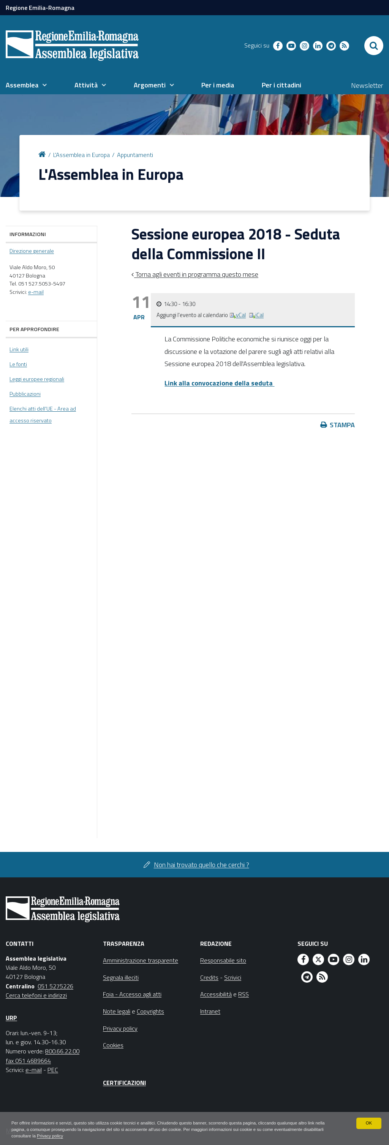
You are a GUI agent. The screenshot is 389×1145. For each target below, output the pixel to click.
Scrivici (232, 977)
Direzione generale (31, 251)
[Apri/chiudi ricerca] (373, 45)
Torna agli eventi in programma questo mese (196, 274)
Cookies (113, 1045)
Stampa (342, 425)
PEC (52, 1069)
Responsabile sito (223, 960)
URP (11, 1017)
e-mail (36, 292)
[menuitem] (26, 85)
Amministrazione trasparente (140, 960)
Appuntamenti (135, 154)
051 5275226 (55, 986)
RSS (243, 994)
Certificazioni (124, 1082)
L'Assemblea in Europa (81, 154)
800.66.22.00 (62, 1051)
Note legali (116, 1011)
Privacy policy (75, 1136)
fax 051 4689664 (28, 1060)
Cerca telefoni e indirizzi (36, 995)
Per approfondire (34, 329)
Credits (209, 977)
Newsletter (367, 85)
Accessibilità (216, 994)
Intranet (210, 1011)
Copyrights (150, 1011)
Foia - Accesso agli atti (132, 994)
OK (368, 1122)
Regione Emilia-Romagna (40, 7)
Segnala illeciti (121, 977)
